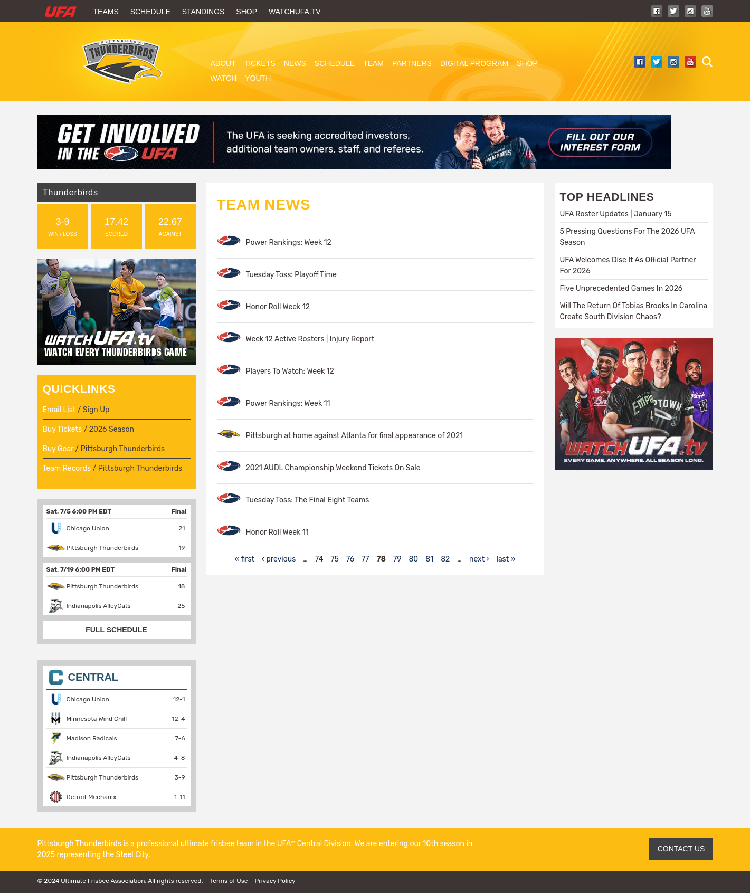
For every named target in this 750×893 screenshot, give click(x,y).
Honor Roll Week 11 (277, 532)
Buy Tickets (62, 429)
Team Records (67, 468)
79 (397, 559)
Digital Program (474, 63)
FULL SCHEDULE (116, 629)
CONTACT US (681, 848)
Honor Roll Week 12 (278, 306)
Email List (59, 409)
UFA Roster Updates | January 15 (616, 214)
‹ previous (279, 559)
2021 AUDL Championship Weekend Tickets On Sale (333, 467)
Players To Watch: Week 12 (290, 371)
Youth (258, 78)
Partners (412, 63)
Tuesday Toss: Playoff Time (291, 274)
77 (365, 559)
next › (479, 559)
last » (505, 559)
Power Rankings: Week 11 (288, 403)
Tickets (260, 63)
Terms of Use (229, 881)
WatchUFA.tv (295, 11)
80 (413, 559)
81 (429, 559)
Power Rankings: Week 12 (288, 242)
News (295, 63)
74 (319, 559)
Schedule (150, 11)
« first (244, 559)
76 (350, 559)
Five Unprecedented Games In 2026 (621, 288)
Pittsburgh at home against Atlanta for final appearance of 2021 (354, 435)
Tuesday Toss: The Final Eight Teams (307, 500)
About (223, 63)
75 (334, 559)
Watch (224, 78)
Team (373, 63)
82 (445, 559)
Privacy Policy (274, 881)
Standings (203, 11)
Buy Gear (58, 448)
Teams (106, 11)
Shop (246, 11)
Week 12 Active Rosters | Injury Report (310, 339)
